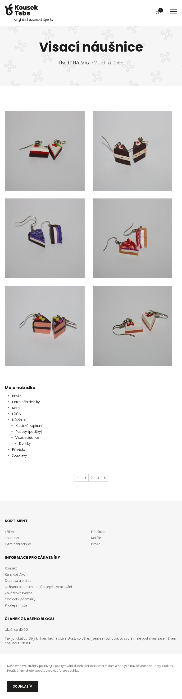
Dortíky (25, 443)
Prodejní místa (16, 605)
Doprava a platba (18, 580)
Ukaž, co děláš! (16, 629)
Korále (17, 407)
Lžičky (16, 413)
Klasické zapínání (28, 425)
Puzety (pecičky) (28, 431)
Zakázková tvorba (18, 593)
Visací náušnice (27, 437)
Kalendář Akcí (15, 574)
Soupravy (19, 455)
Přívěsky (19, 449)
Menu (173, 11)
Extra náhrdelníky (26, 401)
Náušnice (19, 419)
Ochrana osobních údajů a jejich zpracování (38, 586)
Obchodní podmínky (20, 599)
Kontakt (11, 568)
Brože (17, 395)
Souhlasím (22, 686)
